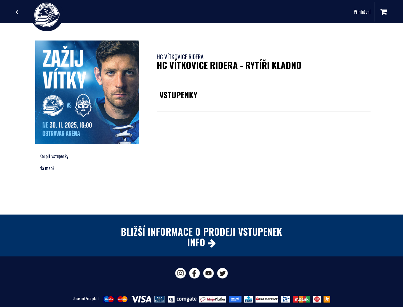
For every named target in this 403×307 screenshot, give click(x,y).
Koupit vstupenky (53, 156)
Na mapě (46, 168)
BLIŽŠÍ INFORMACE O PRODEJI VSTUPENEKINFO (201, 236)
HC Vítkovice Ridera (180, 56)
